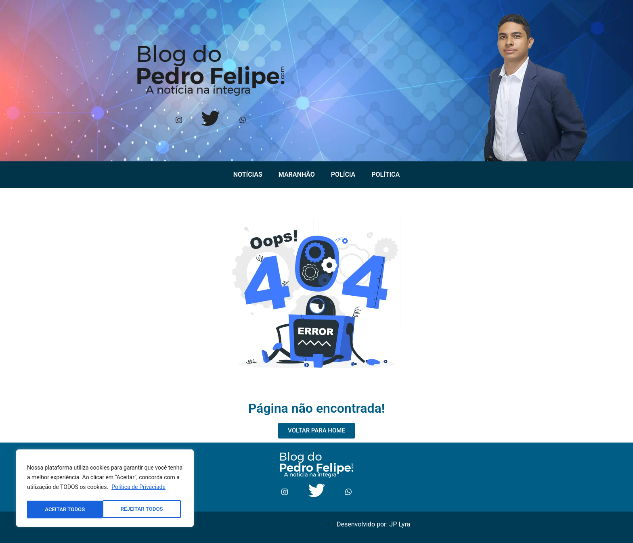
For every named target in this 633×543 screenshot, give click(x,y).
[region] (105, 489)
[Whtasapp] (242, 121)
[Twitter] (210, 121)
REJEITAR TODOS (66, 509)
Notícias (247, 174)
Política (385, 174)
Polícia (343, 174)
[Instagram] (179, 121)
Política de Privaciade (138, 489)
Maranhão (297, 174)
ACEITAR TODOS (145, 509)
